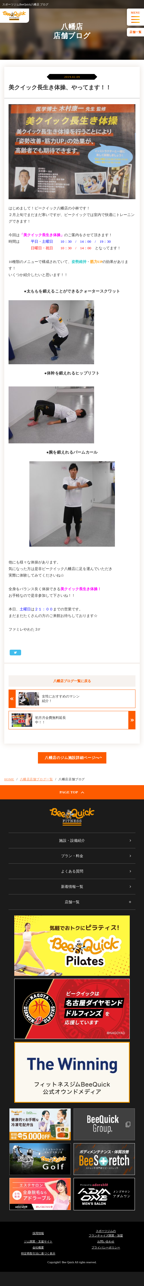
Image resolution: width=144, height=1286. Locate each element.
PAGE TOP (72, 792)
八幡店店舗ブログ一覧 (36, 779)
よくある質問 (72, 871)
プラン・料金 (72, 856)
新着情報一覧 (72, 886)
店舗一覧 (135, 32)
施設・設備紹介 (72, 840)
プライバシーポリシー (106, 1247)
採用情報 (38, 1233)
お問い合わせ (105, 1241)
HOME (9, 779)
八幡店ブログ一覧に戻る (72, 681)
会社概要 (38, 1247)
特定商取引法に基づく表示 (38, 1253)
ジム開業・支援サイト (38, 1241)
